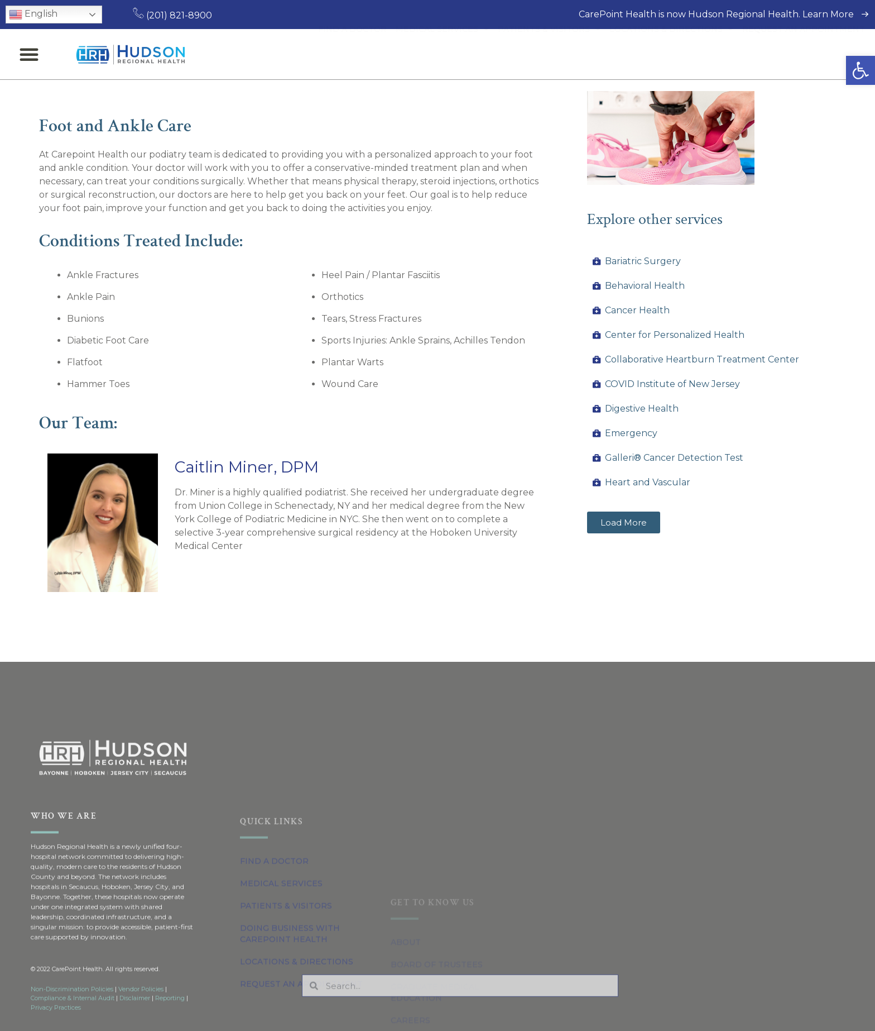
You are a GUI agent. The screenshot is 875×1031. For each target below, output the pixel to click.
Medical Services (442, 54)
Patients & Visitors (549, 54)
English (33, 14)
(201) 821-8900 (172, 15)
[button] (860, 70)
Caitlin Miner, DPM (247, 466)
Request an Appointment (803, 54)
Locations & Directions (671, 54)
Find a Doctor (352, 54)
